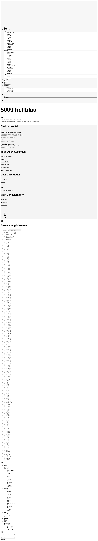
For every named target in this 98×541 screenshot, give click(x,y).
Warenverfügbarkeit (6, 156)
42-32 (8, 357)
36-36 (8, 322)
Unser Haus (7, 84)
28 (7, 425)
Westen (9, 47)
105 (7, 245)
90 (7, 393)
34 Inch (8, 294)
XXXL (8, 399)
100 (7, 243)
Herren (6, 50)
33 (7, 284)
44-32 (8, 368)
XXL (8, 456)
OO (7, 396)
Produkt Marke (5, 230)
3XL (8, 458)
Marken (6, 79)
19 (7, 256)
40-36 (8, 349)
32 (7, 276)
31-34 (8, 275)
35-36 (8, 308)
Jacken (9, 40)
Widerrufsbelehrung (6, 170)
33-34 (8, 289)
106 (8, 434)
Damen (6, 31)
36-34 (8, 321)
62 (7, 445)
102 (8, 431)
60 (7, 444)
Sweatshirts (10, 44)
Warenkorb (10, 91)
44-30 (8, 366)
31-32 (8, 273)
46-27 (8, 371)
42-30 (8, 355)
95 (7, 395)
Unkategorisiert (11, 233)
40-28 (8, 343)
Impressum (4, 184)
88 (7, 390)
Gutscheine (7, 29)
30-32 (8, 272)
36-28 (8, 316)
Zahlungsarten (5, 164)
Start (2, 119)
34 (7, 292)
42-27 (8, 352)
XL (8, 455)
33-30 (8, 286)
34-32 (8, 297)
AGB (2, 187)
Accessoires (10, 32)
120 (7, 251)
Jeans (8, 38)
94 (7, 447)
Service (6, 81)
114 (7, 247)
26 (7, 422)
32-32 (8, 280)
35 (7, 302)
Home (5, 28)
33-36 (8, 291)
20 (7, 258)
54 (7, 439)
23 (7, 262)
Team (5, 82)
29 (7, 426)
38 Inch (8, 325)
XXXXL (8, 401)
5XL (8, 381)
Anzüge (9, 53)
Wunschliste (10, 90)
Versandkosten (5, 162)
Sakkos (9, 62)
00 (7, 242)
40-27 (8, 341)
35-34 (8, 306)
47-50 (8, 376)
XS (7, 398)
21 (7, 259)
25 (7, 420)
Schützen (9, 49)
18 (7, 254)
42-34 (8, 358)
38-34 (8, 333)
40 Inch (8, 340)
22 (7, 261)
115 (7, 248)
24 (7, 418)
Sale (5, 74)
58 (7, 442)
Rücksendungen (5, 167)
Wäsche (9, 46)
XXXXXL (9, 403)
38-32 (8, 332)
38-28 (8, 329)
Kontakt (3, 182)
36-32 (8, 319)
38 (8, 404)
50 (7, 436)
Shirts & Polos (11, 65)
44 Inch (8, 362)
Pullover (9, 41)
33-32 (8, 288)
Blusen (9, 35)
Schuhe (9, 64)
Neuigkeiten (7, 85)
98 (7, 448)
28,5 (8, 269)
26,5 (8, 265)
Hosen (9, 37)
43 (7, 410)
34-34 (8, 299)
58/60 (8, 379)
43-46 (8, 360)
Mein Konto (7, 87)
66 (7, 385)
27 (7, 423)
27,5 (8, 267)
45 (7, 414)
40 (8, 406)
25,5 (8, 264)
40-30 (8, 344)
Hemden (9, 55)
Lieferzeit (3, 159)
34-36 (8, 300)
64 (7, 384)
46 (8, 415)
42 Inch (8, 351)
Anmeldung (4, 199)
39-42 (8, 338)
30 (7, 428)
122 (7, 253)
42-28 (8, 354)
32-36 (8, 283)
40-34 (8, 347)
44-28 (8, 365)
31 (7, 429)
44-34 (8, 369)
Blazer (8, 34)
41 (7, 407)
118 (7, 250)
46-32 (8, 374)
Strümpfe (9, 67)
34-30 (8, 295)
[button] (4, 94)
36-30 (8, 317)
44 (8, 412)
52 (7, 437)
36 (8, 311)
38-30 (8, 330)
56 (7, 440)
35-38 (8, 310)
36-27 (8, 314)
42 (8, 409)
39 (7, 336)
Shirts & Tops (10, 43)
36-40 (8, 324)
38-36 (8, 335)
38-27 (8, 327)
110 (8, 433)
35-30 (8, 303)
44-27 (8, 363)
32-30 (8, 278)
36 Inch (8, 313)
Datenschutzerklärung (7, 190)
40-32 (8, 346)
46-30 (8, 373)
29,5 (8, 270)
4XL (8, 459)
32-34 (8, 281)
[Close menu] (2, 221)
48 (7, 417)
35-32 (8, 305)
